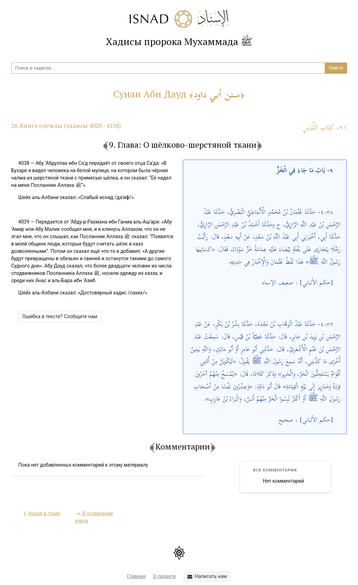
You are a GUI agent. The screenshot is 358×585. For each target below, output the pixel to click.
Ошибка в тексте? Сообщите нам (59, 316)
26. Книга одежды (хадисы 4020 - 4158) (66, 126)
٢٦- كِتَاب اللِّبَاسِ (325, 128)
